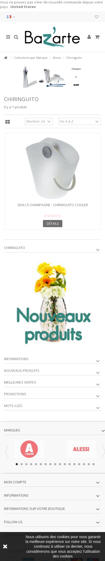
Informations (16, 358)
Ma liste (96, 17)
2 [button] (22, 464)
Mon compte (15, 482)
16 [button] (89, 464)
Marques (12, 430)
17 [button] (93, 464)
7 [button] (46, 464)
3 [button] (26, 464)
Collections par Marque (30, 58)
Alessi (57, 58)
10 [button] (60, 464)
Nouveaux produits (21, 370)
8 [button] (50, 464)
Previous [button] (6, 451)
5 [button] (36, 464)
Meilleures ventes (20, 382)
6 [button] (41, 464)
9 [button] (55, 464)
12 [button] (69, 464)
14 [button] (79, 464)
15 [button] (84, 464)
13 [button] (74, 464)
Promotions (15, 394)
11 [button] (65, 464)
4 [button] (31, 464)
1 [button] (17, 464)
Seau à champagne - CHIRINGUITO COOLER (52, 204)
